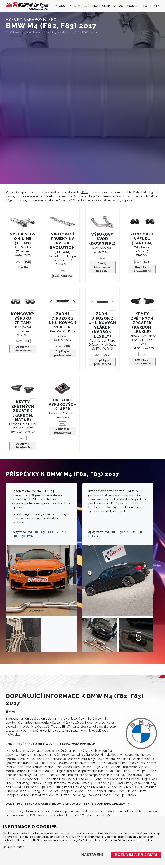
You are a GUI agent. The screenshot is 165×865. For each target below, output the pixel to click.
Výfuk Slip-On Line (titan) (23, 238)
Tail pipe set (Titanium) (22, 331)
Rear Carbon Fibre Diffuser (62, 335)
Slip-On (23, 267)
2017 (19, 261)
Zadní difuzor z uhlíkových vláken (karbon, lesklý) (102, 325)
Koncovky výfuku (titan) (23, 318)
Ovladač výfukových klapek (63, 404)
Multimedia (101, 5)
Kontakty (151, 5)
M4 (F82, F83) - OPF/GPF (44, 532)
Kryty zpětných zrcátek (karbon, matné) (22, 410)
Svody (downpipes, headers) (102, 267)
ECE (27, 261)
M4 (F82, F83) (114, 532)
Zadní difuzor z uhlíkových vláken (62, 320)
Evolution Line (62, 276)
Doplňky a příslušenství (142, 268)
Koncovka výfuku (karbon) (142, 238)
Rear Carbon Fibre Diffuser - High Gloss (102, 344)
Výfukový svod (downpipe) (102, 239)
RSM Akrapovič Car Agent (23, 32)
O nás (118, 5)
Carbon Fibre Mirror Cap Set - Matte (22, 428)
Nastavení (92, 855)
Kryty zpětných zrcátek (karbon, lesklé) (142, 322)
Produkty (63, 5)
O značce (81, 5)
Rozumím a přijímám (136, 855)
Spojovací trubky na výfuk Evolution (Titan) (62, 243)
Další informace (13, 847)
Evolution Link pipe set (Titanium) (62, 260)
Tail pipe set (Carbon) (142, 251)
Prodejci (133, 5)
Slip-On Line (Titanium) (22, 251)
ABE (67, 345)
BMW (84, 192)
